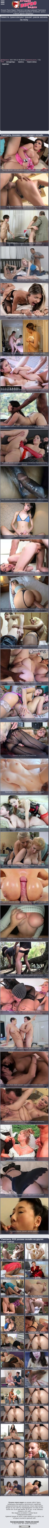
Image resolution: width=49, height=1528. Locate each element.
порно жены (32, 62)
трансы (21, 62)
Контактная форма (17, 1522)
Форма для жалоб (32, 1522)
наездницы (10, 62)
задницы (5, 64)
